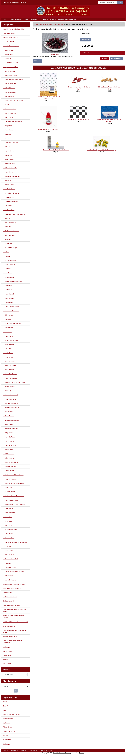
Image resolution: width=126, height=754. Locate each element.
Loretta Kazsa (8, 353)
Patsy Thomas (8, 433)
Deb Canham (7, 155)
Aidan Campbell (8, 50)
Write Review (37, 61)
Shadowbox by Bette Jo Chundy (13, 475)
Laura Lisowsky (8, 336)
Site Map (5, 735)
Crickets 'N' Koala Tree (10, 142)
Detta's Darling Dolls (10, 168)
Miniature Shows (16, 19)
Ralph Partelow (8, 454)
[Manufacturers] (16, 686)
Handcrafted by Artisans (46, 24)
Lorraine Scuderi (9, 361)
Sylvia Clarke (7, 517)
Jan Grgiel (7, 269)
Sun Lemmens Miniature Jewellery (14, 504)
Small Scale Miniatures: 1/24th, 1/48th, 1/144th (14, 631)
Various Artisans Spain (10, 559)
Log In (23, 2)
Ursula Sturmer (8, 555)
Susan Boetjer (8, 508)
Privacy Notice (7, 727)
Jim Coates (7, 285)
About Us (5, 19)
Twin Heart (7, 546)
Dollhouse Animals (8, 601)
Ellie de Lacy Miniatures (11, 193)
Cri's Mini (6, 138)
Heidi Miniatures (9, 235)
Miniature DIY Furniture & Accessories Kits (15, 622)
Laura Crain (7, 332)
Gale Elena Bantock (9, 222)
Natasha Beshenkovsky (11, 420)
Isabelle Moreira (8, 243)
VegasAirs (7, 563)
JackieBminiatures (9, 260)
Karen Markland (8, 298)
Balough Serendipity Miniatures (13, 79)
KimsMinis (7, 319)
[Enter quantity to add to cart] (91, 58)
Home (6, 2)
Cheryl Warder (8, 117)
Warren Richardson (9, 580)
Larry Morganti (8, 327)
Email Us (53, 19)
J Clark (6, 252)
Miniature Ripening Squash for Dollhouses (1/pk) (101, 150)
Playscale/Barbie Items (10, 636)
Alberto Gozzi (8, 54)
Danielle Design (8, 151)
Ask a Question (85, 39)
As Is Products (7, 592)
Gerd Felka (7, 227)
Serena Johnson (8, 470)
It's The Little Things (10, 248)
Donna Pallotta (8, 184)
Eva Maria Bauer (8, 210)
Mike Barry (7, 391)
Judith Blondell (8, 294)
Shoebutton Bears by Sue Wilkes (13, 483)
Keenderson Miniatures (11, 311)
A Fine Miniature (8, 41)
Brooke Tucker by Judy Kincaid (13, 100)
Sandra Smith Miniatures (11, 462)
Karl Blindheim (8, 302)
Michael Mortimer (9, 386)
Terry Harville (8, 534)
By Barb (6, 105)
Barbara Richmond (9, 84)
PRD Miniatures (8, 441)
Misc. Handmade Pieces (11, 407)
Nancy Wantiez (8, 416)
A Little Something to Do (11, 46)
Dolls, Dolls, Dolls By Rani (11, 176)
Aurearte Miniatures (10, 75)
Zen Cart (81, 753)
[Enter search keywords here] (107, 2)
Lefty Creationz (8, 344)
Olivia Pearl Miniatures (10, 428)
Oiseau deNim (8, 424)
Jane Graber (7, 273)
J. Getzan (6, 256)
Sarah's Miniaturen (9, 466)
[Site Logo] (63, 11)
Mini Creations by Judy (10, 395)
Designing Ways (8, 159)
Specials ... (6, 659)
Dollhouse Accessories (10, 597)
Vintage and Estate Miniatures (12, 588)
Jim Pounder (7, 290)
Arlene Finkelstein (9, 71)
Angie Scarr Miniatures (10, 67)
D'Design (6, 147)
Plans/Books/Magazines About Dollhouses (12, 642)
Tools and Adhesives (9, 626)
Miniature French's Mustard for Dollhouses (56, 150)
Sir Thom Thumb (9, 491)
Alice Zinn (7, 58)
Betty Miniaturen (9, 88)
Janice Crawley (8, 277)
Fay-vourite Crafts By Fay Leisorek (14, 214)
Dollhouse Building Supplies (11, 605)
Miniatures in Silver (9, 399)
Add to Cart (104, 58)
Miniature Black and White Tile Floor (79, 119)
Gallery (26, 19)
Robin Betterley (8, 458)
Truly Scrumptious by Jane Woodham (15, 542)
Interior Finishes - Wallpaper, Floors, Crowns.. (13, 616)
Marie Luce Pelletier (10, 365)
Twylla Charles (8, 550)
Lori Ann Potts (8, 357)
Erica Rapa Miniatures (10, 201)
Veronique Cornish (9, 567)
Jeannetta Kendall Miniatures (12, 281)
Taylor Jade (7, 525)
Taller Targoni (8, 521)
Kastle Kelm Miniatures (11, 306)
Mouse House (59, 24)
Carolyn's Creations (9, 109)
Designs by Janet (9, 163)
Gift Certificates (7, 651)
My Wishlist (14, 2)
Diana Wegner (8, 172)
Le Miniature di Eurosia (10, 340)
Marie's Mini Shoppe (10, 374)
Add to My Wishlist (116, 58)
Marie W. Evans (8, 370)
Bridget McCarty (8, 96)
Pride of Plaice (8, 449)
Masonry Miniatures (10, 378)
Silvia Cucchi (7, 487)
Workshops (44, 19)
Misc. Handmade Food (10, 403)
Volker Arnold (8, 576)
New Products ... (8, 664)
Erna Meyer (7, 206)
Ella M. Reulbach (9, 189)
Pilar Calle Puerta (9, 437)
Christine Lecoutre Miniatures (12, 121)
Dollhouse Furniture (9, 33)
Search (120, 2)
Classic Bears (8, 130)
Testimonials (34, 19)
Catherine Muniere (9, 113)
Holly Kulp (7, 239)
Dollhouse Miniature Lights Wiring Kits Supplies (14, 610)
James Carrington (9, 264)
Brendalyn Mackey (9, 92)
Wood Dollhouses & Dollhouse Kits (13, 29)
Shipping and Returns (9, 731)
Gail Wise (6, 218)
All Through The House (10, 63)
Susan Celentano (9, 513)
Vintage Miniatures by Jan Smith (13, 571)
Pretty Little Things (9, 445)
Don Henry (7, 180)
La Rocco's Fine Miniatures (12, 323)
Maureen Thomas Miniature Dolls (14, 382)
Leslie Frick (7, 348)
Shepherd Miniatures (10, 479)
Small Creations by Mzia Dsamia (13, 496)
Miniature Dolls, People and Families (14, 584)
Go (16, 691)
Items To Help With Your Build (67, 19)
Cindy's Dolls (7, 126)
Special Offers (7, 655)
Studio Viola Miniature (10, 500)
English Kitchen (8, 197)
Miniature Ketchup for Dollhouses (48, 129)
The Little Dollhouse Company (62, 753)
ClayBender (7, 134)
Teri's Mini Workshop (10, 529)
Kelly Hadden (8, 315)
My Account (6, 723)
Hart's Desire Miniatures (11, 231)
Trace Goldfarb (8, 538)
